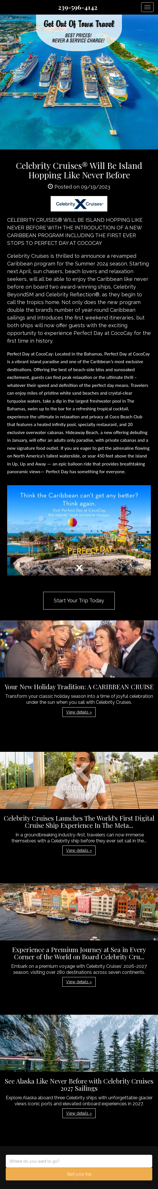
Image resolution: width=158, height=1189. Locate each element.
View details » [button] (79, 712)
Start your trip (79, 1174)
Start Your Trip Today (79, 601)
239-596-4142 (77, 7)
